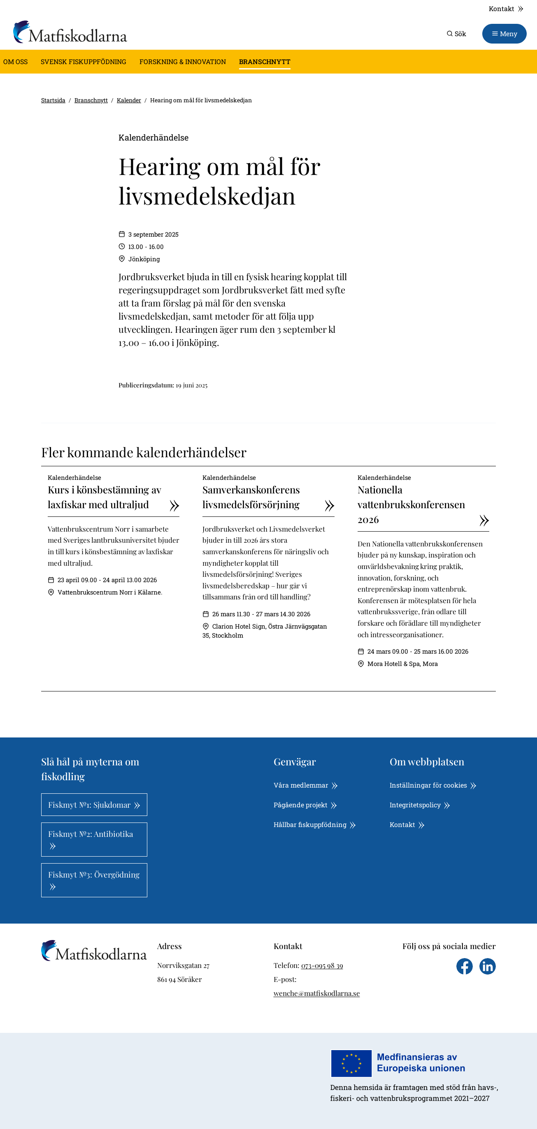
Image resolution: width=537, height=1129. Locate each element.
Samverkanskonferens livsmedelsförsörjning (268, 497)
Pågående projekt (305, 804)
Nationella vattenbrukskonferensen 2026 (423, 504)
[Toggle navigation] (504, 34)
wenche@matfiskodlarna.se (317, 993)
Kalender (129, 100)
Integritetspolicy (420, 804)
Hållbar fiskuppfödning (315, 824)
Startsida (53, 100)
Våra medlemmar (306, 785)
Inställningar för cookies (433, 785)
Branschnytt (265, 61)
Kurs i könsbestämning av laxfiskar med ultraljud (113, 497)
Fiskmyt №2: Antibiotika (90, 839)
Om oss (15, 61)
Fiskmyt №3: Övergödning (93, 879)
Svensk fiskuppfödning (83, 61)
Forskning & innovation (182, 61)
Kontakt (506, 8)
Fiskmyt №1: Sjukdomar (94, 804)
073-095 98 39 (322, 965)
